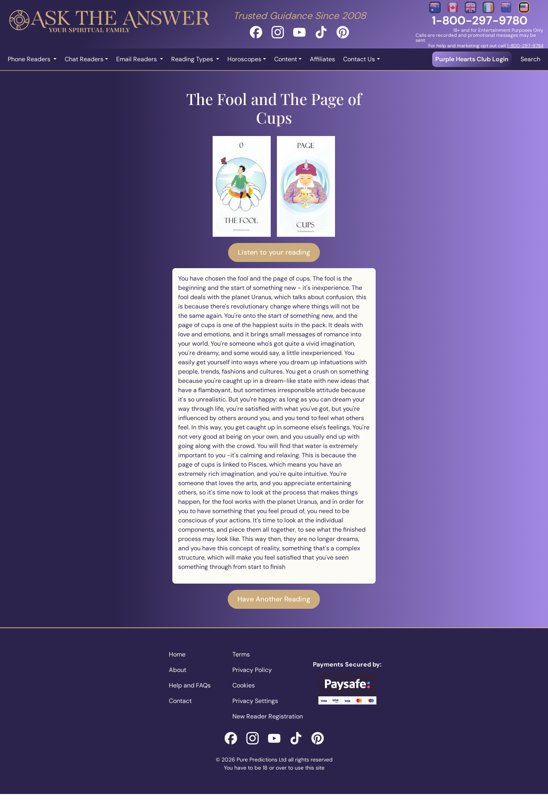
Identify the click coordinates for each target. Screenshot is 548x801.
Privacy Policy (252, 670)
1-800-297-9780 (479, 20)
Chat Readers (84, 59)
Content (285, 59)
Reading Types (193, 59)
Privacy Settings (255, 701)
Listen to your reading (274, 252)
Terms (241, 654)
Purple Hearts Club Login (471, 59)
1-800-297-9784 (525, 46)
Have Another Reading (273, 599)
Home (177, 654)
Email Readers (137, 59)
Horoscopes (244, 59)
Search (530, 59)
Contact (180, 701)
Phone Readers (30, 59)
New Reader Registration (267, 716)
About (177, 670)
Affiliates (322, 59)
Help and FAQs (190, 685)
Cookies (243, 685)
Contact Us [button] (359, 59)
